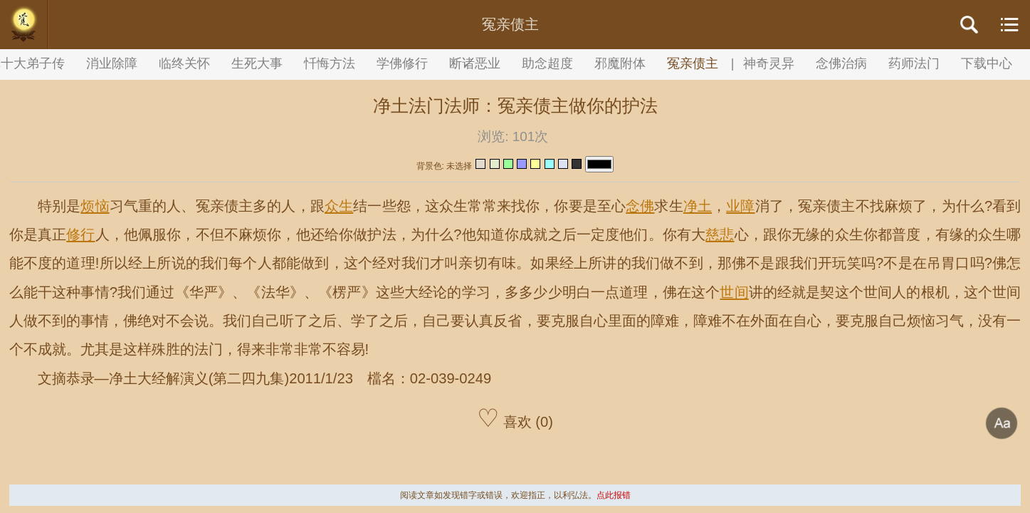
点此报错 (614, 495)
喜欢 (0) (515, 418)
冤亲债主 (692, 63)
